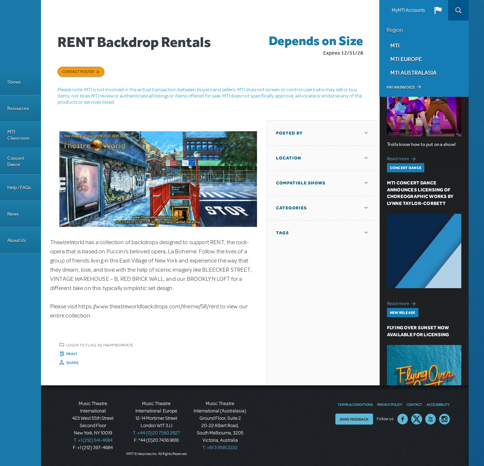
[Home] (20, 34)
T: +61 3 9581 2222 (220, 448)
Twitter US (416, 419)
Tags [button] (282, 232)
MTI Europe (406, 59)
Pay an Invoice (401, 87)
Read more (402, 157)
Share (72, 362)
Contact (414, 404)
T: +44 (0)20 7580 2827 (156, 433)
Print (72, 353)
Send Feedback (354, 419)
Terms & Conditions (355, 404)
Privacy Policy (389, 404)
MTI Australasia (413, 72)
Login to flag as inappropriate (100, 345)
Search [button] (458, 10)
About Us (16, 240)
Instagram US (444, 419)
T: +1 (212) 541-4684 (93, 440)
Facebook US (402, 419)
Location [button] (288, 158)
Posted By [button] (289, 133)
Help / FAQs (19, 187)
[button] (438, 10)
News (13, 214)
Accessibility (438, 404)
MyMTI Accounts (408, 10)
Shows (14, 82)
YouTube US (430, 419)
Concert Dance (15, 161)
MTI (394, 45)
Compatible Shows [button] (300, 183)
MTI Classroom (18, 135)
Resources (18, 108)
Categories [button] (291, 207)
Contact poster (78, 71)
